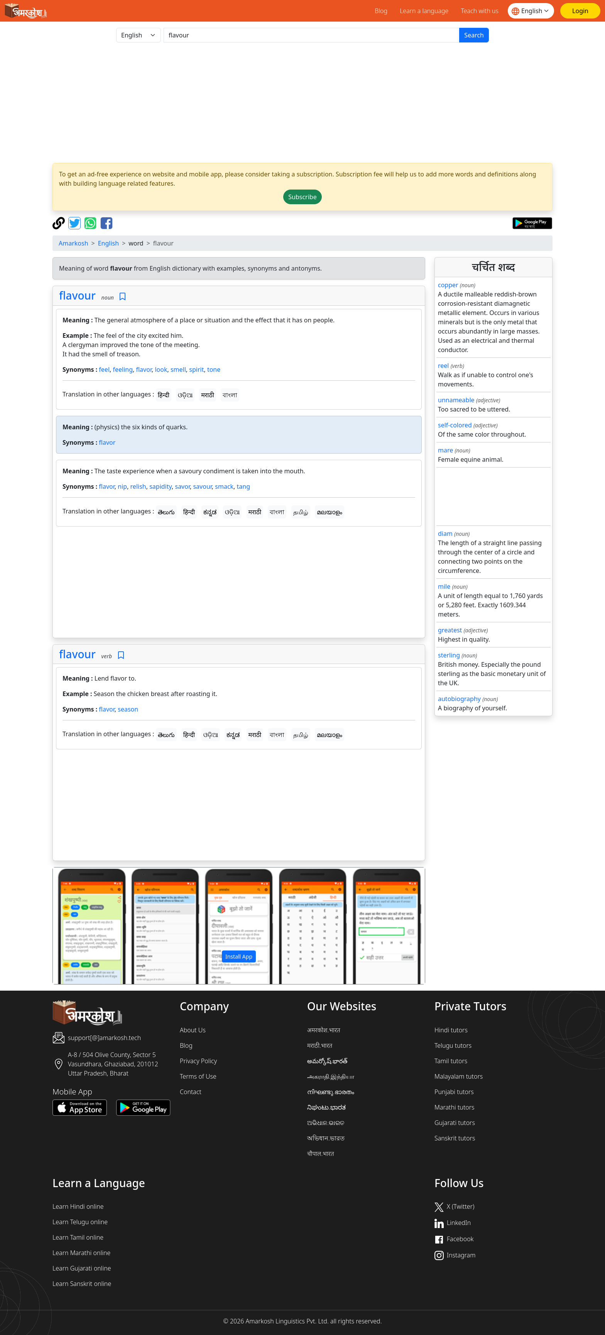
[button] (81, 925)
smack (224, 486)
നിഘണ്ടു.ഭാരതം (330, 1092)
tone (213, 369)
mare (445, 450)
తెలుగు (166, 512)
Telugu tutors (452, 1045)
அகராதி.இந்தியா (330, 1076)
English (108, 243)
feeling (123, 369)
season (128, 709)
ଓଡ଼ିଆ (185, 395)
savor (182, 486)
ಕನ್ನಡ (209, 512)
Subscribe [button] (302, 197)
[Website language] (531, 11)
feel (104, 369)
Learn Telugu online (80, 1222)
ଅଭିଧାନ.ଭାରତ (325, 1122)
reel (443, 365)
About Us (193, 1030)
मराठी (207, 395)
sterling (449, 655)
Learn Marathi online (81, 1253)
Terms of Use (198, 1076)
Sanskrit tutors (454, 1138)
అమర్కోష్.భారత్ (327, 1061)
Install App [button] (238, 956)
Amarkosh (73, 243)
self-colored (455, 425)
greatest (450, 630)
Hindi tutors (451, 1030)
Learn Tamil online (77, 1237)
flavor (143, 369)
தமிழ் (300, 512)
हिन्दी (163, 395)
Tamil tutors (450, 1061)
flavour (77, 295)
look (161, 369)
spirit (196, 369)
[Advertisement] (302, 103)
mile (444, 586)
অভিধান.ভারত (326, 1138)
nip (122, 486)
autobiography (459, 699)
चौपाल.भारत (320, 1153)
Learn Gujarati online (81, 1268)
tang (243, 486)
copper (448, 285)
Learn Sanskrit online (81, 1283)
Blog (381, 11)
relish (138, 486)
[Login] (580, 11)
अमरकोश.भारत (323, 1030)
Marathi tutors (454, 1107)
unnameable (456, 400)
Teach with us (480, 11)
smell (178, 369)
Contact (190, 1092)
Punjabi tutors (454, 1092)
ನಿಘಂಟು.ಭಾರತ (326, 1107)
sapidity (160, 486)
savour (202, 486)
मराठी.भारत (319, 1045)
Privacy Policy (198, 1061)
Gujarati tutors (454, 1122)
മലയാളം (329, 512)
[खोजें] (312, 35)
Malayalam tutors (458, 1076)
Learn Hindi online (78, 1206)
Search (474, 35)
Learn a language (424, 11)
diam (445, 533)
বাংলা (230, 395)
